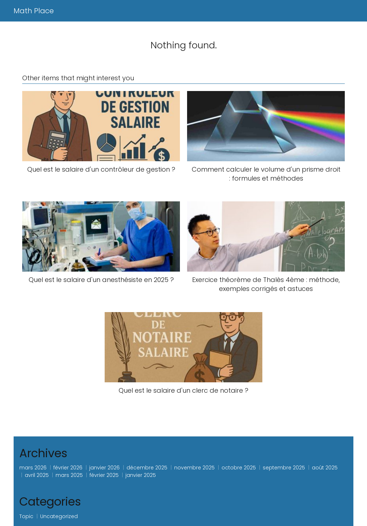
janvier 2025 (140, 475)
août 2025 (325, 467)
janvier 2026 (104, 467)
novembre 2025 (194, 467)
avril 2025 (37, 475)
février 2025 (104, 475)
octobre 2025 (238, 467)
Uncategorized (59, 516)
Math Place (34, 11)
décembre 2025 (147, 467)
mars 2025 (69, 475)
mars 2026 (33, 467)
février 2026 (67, 467)
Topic (26, 516)
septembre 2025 (284, 467)
